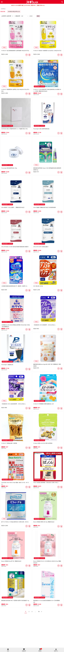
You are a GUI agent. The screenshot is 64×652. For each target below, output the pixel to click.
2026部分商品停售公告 (14, 11)
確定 (38, 16)
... (35, 611)
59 (39, 611)
